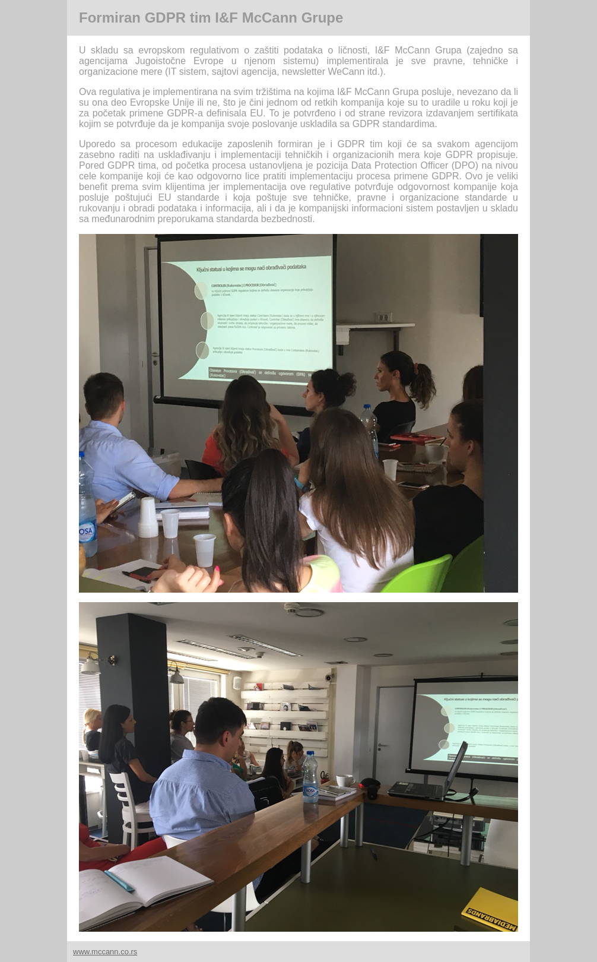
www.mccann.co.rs (105, 951)
